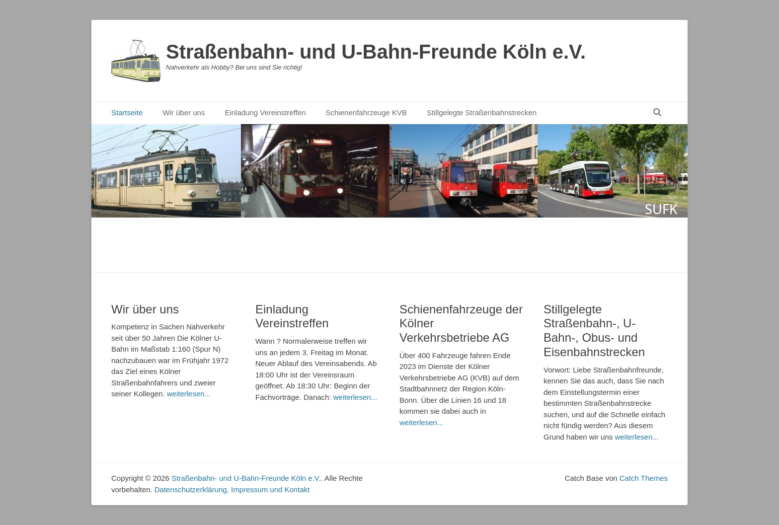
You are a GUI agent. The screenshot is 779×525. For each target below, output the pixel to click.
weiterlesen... (189, 393)
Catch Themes (644, 478)
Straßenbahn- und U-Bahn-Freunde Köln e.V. (376, 52)
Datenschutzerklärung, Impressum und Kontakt (232, 489)
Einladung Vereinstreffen (265, 112)
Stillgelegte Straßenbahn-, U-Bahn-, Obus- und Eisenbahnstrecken (594, 330)
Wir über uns (183, 112)
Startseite (127, 112)
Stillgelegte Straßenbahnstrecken (482, 112)
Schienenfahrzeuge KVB (366, 112)
